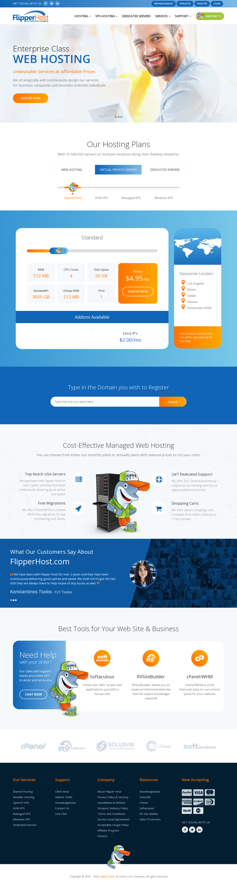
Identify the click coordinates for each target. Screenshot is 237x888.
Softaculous (147, 808)
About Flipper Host (109, 791)
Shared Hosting (23, 791)
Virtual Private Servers (118, 170)
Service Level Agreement (113, 819)
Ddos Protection (150, 819)
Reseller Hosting (23, 797)
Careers (102, 836)
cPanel (144, 802)
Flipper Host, (107, 876)
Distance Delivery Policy (112, 808)
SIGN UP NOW (30, 98)
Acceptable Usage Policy (113, 825)
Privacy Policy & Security (112, 797)
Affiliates (185, 3)
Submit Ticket (63, 797)
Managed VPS (22, 814)
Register (202, 3)
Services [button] (162, 16)
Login (216, 3)
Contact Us (62, 808)
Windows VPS (21, 819)
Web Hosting (71, 170)
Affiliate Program (108, 830)
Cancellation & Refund (111, 802)
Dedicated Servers (136, 16)
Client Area (62, 791)
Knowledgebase (163, 3)
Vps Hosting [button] (106, 16)
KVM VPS (19, 808)
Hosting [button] (83, 16)
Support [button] (183, 16)
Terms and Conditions (111, 814)
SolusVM (145, 797)
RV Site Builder (149, 814)
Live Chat (61, 814)
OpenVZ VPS (21, 802)
